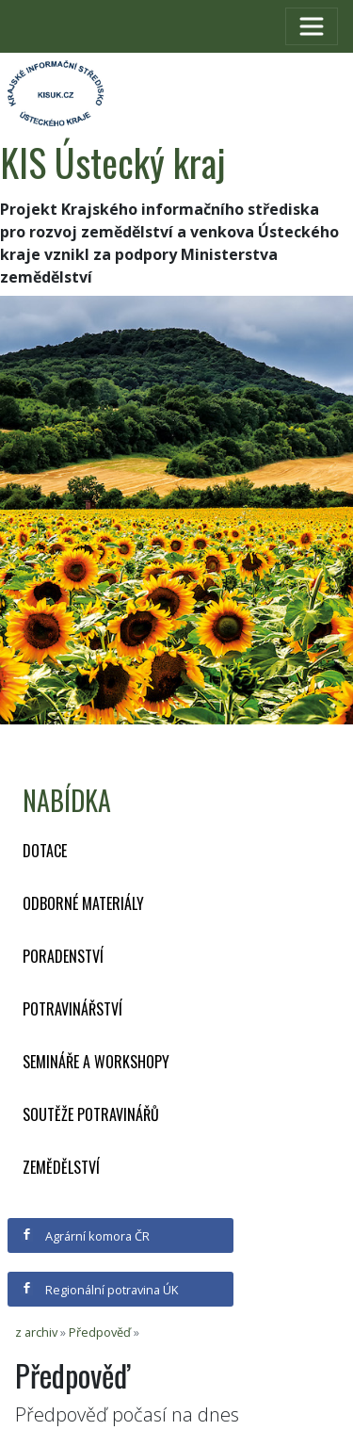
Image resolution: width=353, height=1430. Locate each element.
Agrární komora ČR (85, 1235)
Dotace (45, 850)
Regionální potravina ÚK (99, 1289)
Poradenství (63, 956)
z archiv (36, 1332)
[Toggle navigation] (311, 26)
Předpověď (100, 1332)
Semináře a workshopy (96, 1061)
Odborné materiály (83, 903)
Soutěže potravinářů (91, 1114)
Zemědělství (61, 1167)
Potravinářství (72, 1009)
